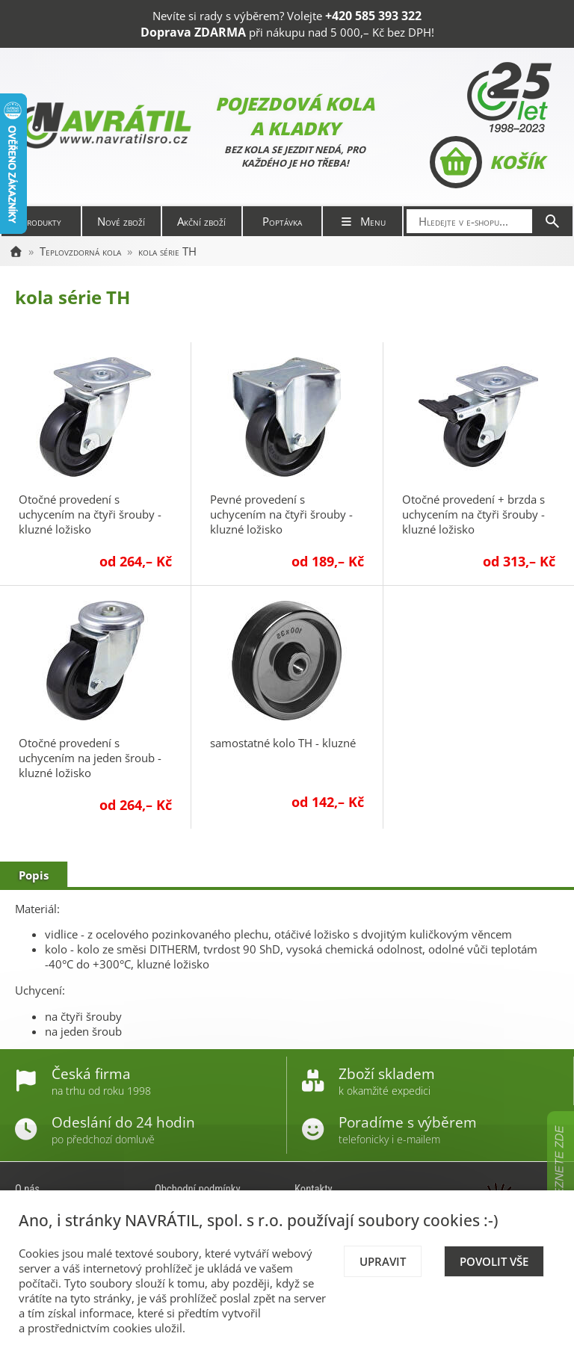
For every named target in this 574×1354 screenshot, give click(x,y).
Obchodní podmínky (198, 1189)
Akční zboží (201, 221)
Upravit (382, 1261)
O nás (27, 1189)
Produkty (40, 221)
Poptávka (282, 221)
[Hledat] (552, 221)
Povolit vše (494, 1261)
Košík (487, 162)
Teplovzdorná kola (80, 251)
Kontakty (313, 1189)
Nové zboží (121, 221)
